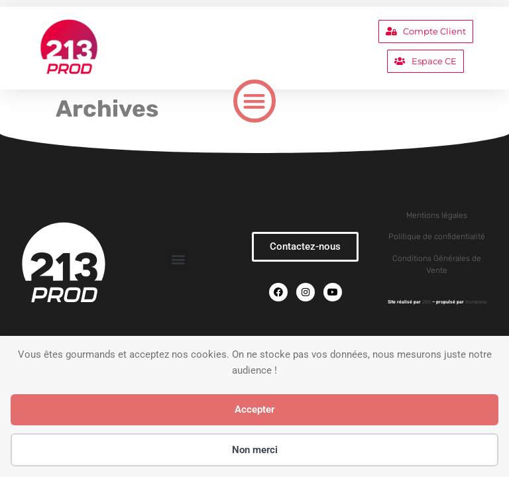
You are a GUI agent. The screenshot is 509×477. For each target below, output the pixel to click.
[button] (254, 101)
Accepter (254, 409)
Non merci (255, 450)
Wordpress (475, 302)
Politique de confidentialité (436, 236)
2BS (426, 302)
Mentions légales (436, 215)
